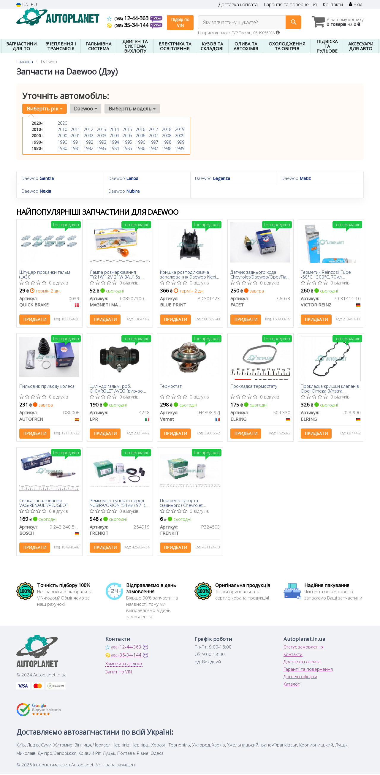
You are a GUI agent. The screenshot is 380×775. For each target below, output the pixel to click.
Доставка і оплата (238, 4)
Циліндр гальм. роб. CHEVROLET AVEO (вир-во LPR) (116, 389)
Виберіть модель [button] (131, 108)
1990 (62, 142)
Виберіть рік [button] (44, 108)
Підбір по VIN (180, 22)
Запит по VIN (118, 673)
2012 (88, 129)
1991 (75, 142)
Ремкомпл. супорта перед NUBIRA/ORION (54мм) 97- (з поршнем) (119, 503)
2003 (101, 135)
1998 (166, 142)
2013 (101, 129)
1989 (179, 148)
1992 (88, 142)
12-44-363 (128, 18)
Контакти (333, 4)
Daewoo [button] (85, 108)
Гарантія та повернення (290, 4)
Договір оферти (300, 678)
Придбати (35, 319)
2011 (75, 129)
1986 (140, 148)
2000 (62, 135)
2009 (179, 135)
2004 (114, 135)
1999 (179, 142)
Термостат (171, 387)
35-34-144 (128, 25)
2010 (62, 129)
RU (34, 4)
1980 (62, 148)
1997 (153, 142)
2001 (75, 135)
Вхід (355, 4)
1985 (127, 148)
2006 (140, 135)
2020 (62, 123)
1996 (140, 142)
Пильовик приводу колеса (47, 387)
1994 (114, 142)
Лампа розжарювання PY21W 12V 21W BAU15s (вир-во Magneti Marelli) (115, 274)
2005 (127, 135)
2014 (114, 129)
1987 (153, 148)
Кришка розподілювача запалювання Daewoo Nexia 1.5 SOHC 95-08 (189, 274)
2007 (153, 135)
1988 (166, 148)
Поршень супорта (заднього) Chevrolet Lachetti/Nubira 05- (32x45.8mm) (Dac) (181, 503)
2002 (88, 135)
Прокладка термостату (254, 387)
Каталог (292, 686)
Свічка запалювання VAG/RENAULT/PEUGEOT (44, 503)
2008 (166, 135)
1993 (101, 142)
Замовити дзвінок (123, 665)
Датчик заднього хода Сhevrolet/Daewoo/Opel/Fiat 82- (259, 274)
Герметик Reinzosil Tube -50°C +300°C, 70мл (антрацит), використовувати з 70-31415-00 (326, 274)
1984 (114, 148)
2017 (153, 129)
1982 (88, 148)
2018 (166, 129)
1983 (101, 148)
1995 (127, 142)
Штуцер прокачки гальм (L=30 (45, 274)
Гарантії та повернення (308, 671)
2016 (140, 129)
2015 (127, 129)
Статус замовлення (304, 648)
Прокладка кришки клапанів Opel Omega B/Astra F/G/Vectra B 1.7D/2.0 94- (330, 389)
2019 (179, 129)
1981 (75, 148)
